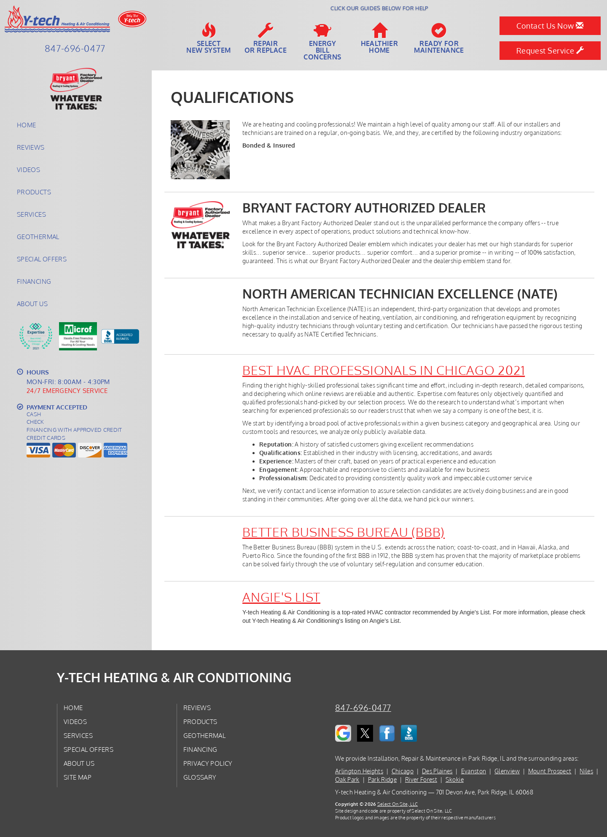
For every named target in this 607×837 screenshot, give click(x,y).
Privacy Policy (208, 763)
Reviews (31, 147)
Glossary (200, 777)
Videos (28, 169)
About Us (32, 303)
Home (26, 125)
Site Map (77, 777)
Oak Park (347, 779)
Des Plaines (437, 771)
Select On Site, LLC (397, 804)
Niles (586, 771)
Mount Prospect (550, 771)
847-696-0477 (363, 707)
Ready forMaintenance (439, 38)
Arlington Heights (359, 771)
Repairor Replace (265, 38)
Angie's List (281, 597)
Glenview (507, 771)
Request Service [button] (550, 50)
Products (34, 192)
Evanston (473, 771)
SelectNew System (208, 38)
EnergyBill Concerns (322, 41)
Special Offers (42, 259)
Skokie (455, 779)
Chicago (403, 771)
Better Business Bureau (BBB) (343, 532)
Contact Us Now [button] (549, 25)
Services (31, 214)
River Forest (421, 779)
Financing (34, 281)
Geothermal (38, 236)
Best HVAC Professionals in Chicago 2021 (383, 370)
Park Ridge (382, 779)
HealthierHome (379, 38)
